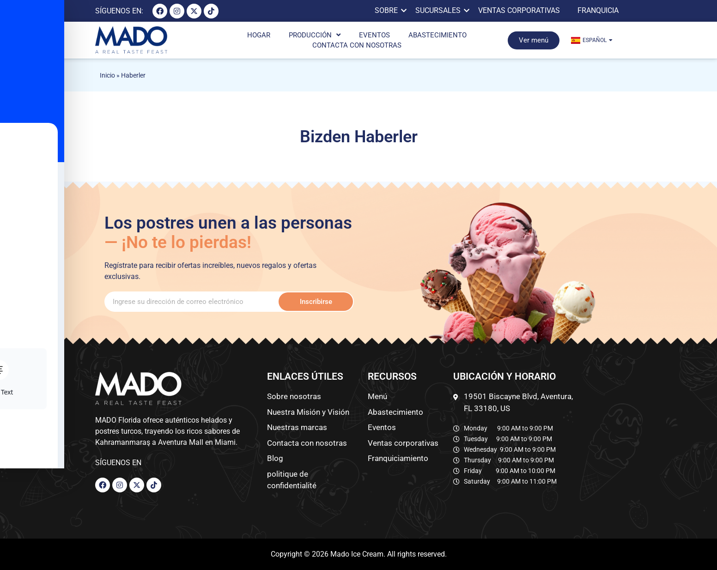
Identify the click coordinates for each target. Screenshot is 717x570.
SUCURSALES (439, 10)
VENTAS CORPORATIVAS (519, 10)
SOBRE (388, 10)
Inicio (107, 75)
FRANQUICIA (598, 10)
